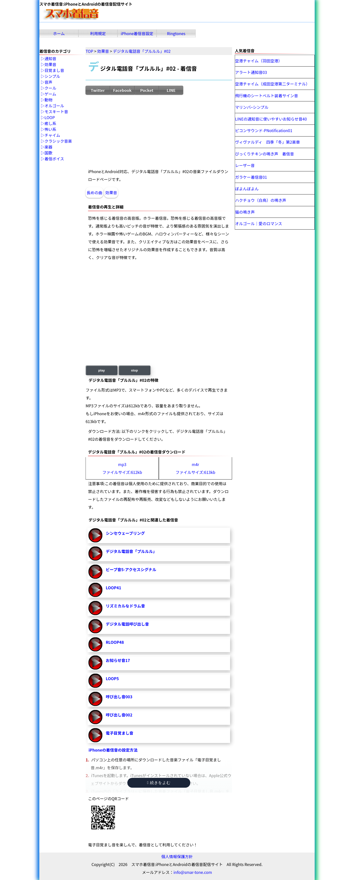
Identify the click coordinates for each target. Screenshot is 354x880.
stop (134, 370)
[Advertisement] (159, 131)
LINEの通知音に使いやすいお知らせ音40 (271, 119)
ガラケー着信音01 (251, 177)
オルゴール (54, 106)
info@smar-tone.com (193, 872)
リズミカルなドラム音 (125, 606)
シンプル (52, 76)
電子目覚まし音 (119, 733)
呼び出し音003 (119, 697)
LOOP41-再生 (95, 589)
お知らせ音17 (118, 660)
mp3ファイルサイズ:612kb (122, 468)
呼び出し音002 (119, 715)
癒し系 (50, 123)
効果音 (111, 192)
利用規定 (98, 33)
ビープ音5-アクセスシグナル (131, 569)
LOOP (49, 117)
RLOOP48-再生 (95, 644)
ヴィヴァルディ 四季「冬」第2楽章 (267, 142)
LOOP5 (112, 678)
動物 (48, 100)
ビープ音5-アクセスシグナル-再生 (95, 571)
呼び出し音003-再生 (95, 698)
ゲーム (50, 94)
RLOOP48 (115, 642)
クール (50, 88)
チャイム (52, 135)
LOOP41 (113, 588)
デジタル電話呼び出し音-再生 (95, 626)
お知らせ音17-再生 (95, 662)
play (101, 370)
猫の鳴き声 (245, 212)
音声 (48, 82)
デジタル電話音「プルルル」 (131, 551)
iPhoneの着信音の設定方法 (112, 750)
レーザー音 (245, 165)
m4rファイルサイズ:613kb (195, 468)
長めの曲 (94, 192)
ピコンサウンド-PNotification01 (263, 130)
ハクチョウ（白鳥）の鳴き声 (260, 200)
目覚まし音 (54, 70)
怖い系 (50, 129)
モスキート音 (56, 111)
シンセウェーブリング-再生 (95, 535)
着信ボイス (54, 159)
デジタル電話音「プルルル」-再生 (95, 553)
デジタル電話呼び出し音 (127, 624)
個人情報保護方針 (177, 856)
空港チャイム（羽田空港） (258, 61)
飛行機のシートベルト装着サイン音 (266, 95)
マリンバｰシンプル (251, 107)
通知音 (50, 58)
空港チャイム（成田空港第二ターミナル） (272, 84)
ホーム (59, 33)
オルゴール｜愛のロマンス (258, 223)
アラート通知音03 (251, 72)
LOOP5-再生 (95, 680)
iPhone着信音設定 (137, 33)
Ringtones (176, 33)
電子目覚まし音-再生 (95, 735)
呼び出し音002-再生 (95, 717)
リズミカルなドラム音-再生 (95, 608)
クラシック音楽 (58, 141)
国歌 (48, 153)
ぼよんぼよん (247, 189)
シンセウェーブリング (125, 533)
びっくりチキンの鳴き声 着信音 (264, 154)
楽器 (48, 147)
